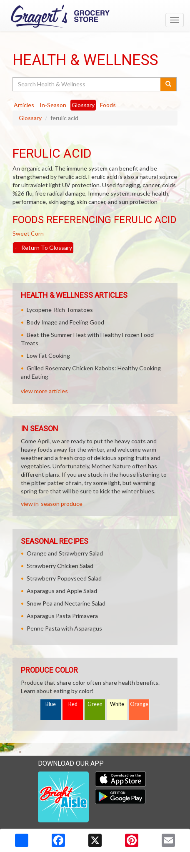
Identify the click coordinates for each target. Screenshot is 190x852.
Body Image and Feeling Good (65, 322)
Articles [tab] (24, 104)
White (117, 704)
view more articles (44, 391)
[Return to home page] (95, 16)
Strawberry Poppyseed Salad (64, 578)
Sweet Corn (28, 233)
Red (73, 704)
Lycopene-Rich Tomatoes (60, 309)
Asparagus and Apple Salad (62, 590)
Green (95, 704)
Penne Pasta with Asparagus (64, 628)
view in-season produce (51, 503)
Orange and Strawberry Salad (65, 553)
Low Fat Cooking (48, 355)
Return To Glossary (43, 247)
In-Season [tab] (53, 104)
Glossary (30, 117)
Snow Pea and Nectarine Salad (66, 603)
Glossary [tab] (83, 104)
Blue (50, 704)
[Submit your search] (168, 84)
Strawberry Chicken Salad (60, 565)
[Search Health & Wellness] (87, 84)
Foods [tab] (108, 104)
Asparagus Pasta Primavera (62, 615)
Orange (139, 704)
